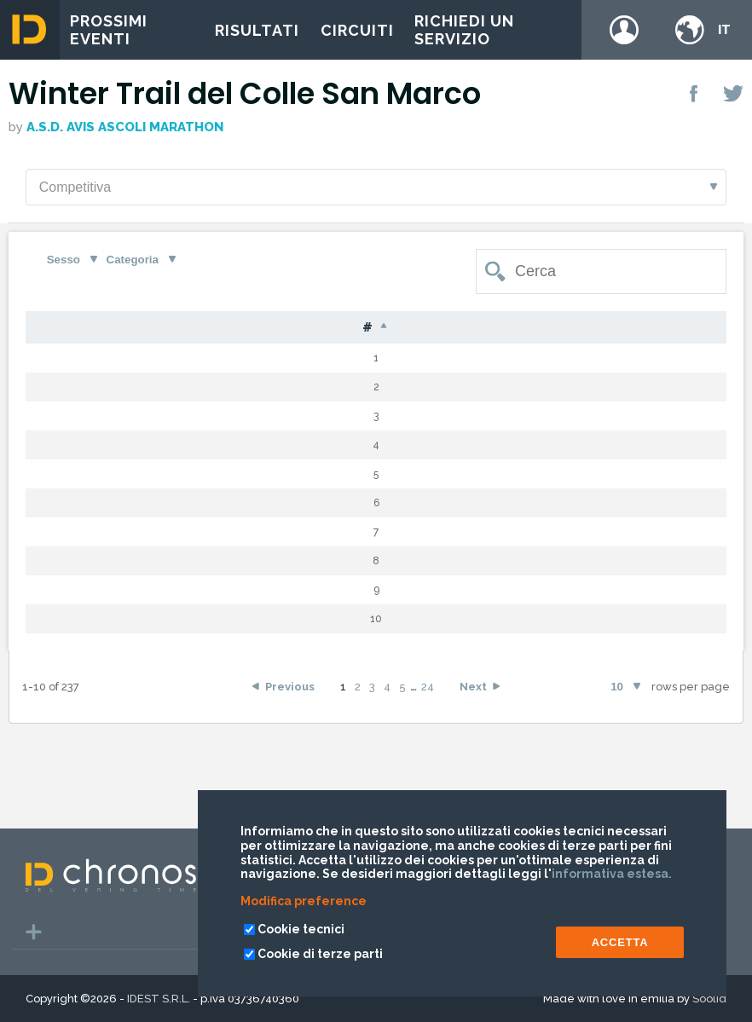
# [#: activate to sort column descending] (48, 328)
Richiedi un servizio (464, 30)
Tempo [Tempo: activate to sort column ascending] (574, 328)
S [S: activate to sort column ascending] (391, 328)
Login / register (624, 30)
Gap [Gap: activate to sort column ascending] (502, 328)
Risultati (257, 30)
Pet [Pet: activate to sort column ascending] (99, 328)
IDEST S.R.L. (158, 998)
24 (427, 783)
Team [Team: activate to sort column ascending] (670, 328)
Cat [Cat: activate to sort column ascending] (442, 328)
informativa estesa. (612, 874)
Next (473, 783)
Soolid (709, 998)
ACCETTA (620, 942)
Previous (290, 783)
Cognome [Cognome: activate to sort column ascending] (177, 328)
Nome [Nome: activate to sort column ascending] (268, 328)
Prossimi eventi (109, 30)
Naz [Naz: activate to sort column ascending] (339, 328)
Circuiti (357, 30)
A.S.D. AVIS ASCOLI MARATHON (124, 127)
